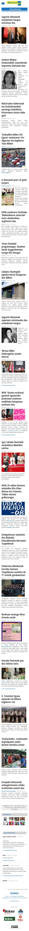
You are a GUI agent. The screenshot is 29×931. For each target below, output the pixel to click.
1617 (20, 806)
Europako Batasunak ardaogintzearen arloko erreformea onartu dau (13, 785)
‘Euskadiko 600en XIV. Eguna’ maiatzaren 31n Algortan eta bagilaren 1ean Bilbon (13, 139)
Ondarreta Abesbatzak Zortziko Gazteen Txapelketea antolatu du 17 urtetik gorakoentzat (14, 570)
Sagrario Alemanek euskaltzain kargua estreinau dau (11, 19)
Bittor (4, 855)
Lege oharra (17, 889)
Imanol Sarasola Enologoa (9, 791)
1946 (23, 807)
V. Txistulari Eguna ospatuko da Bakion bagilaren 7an (11, 699)
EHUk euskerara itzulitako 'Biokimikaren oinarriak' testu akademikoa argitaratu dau (14, 216)
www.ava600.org (6, 172)
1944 (18, 807)
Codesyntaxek (12, 928)
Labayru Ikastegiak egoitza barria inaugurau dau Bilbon (14, 274)
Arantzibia (6, 865)
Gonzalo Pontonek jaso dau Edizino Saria (13, 662)
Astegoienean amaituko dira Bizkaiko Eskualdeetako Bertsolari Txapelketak (14, 539)
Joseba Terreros (6, 186)
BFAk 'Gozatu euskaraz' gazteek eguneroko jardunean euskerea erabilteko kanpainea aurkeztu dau (13, 398)
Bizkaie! (5, 880)
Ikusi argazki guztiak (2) (9, 385)
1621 (8, 807)
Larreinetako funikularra (10, 850)
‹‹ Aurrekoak (5, 806)
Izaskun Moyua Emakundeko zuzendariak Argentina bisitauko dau (14, 62)
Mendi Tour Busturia (9, 860)
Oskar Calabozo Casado (9, 836)
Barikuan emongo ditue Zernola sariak (13, 616)
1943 (15, 807)
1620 (6, 807)
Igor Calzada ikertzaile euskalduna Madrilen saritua (12, 445)
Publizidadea (24, 889)
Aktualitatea (15, 9)
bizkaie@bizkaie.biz (14, 901)
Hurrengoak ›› (14, 809)
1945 (21, 807)
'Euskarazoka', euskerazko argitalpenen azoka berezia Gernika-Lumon (14, 741)
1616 (17, 806)
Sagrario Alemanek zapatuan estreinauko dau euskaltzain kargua (14, 320)
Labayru (4, 280)
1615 (14, 806)
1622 (11, 807)
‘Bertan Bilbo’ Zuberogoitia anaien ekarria (11, 353)
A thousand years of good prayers (14, 181)
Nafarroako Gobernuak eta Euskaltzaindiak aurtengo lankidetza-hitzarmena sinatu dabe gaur (13, 109)
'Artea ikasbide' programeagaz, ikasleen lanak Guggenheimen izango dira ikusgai (13, 248)
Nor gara (10, 889)
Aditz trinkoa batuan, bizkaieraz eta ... (14, 875)
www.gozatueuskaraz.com (14, 430)
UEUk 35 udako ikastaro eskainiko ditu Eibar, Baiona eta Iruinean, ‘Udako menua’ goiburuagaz (13, 491)
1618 (23, 806)
